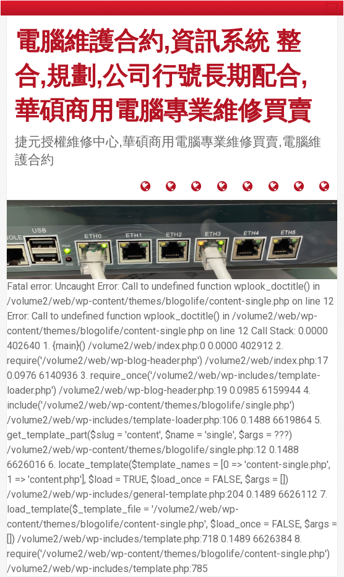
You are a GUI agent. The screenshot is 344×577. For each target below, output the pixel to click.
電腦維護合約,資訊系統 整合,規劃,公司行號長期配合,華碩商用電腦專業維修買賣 (163, 75)
